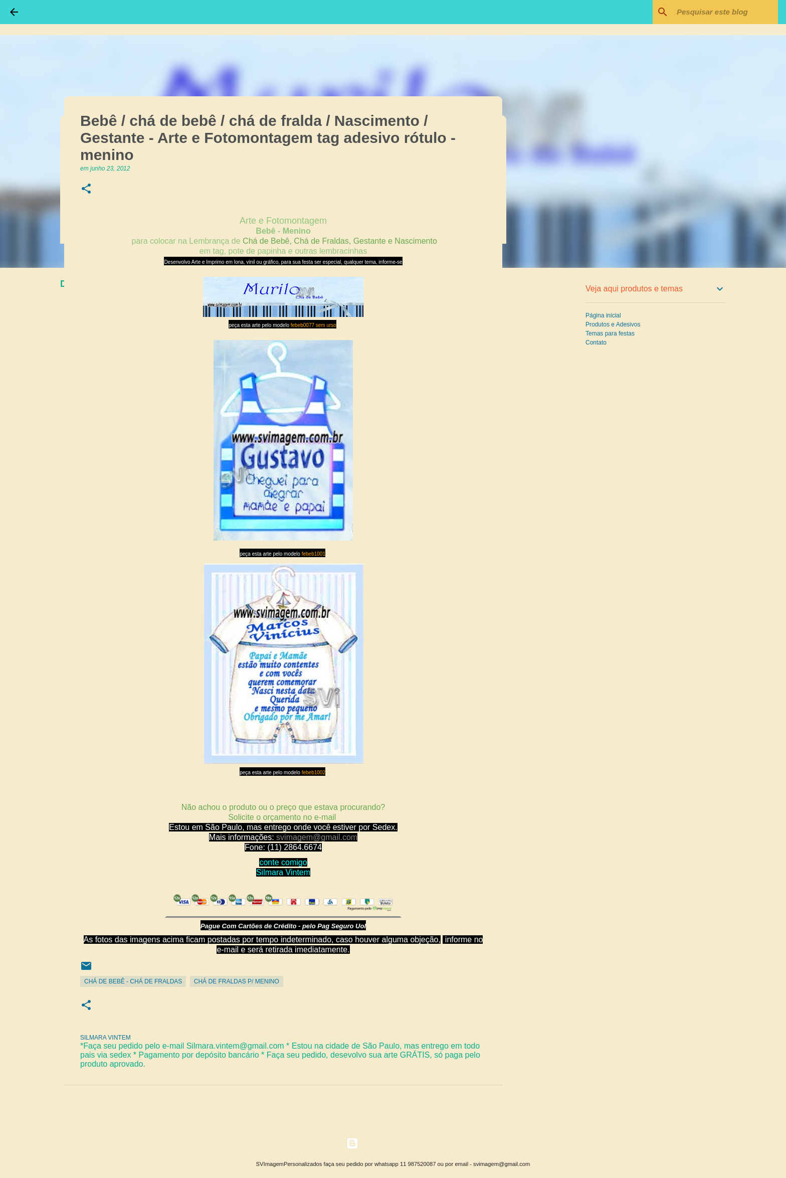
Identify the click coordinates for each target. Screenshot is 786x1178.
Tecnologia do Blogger (393, 1143)
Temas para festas (610, 333)
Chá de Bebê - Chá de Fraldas (133, 981)
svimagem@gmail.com (316, 837)
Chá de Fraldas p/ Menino (236, 981)
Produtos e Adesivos (612, 324)
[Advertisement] (553, 433)
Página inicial (603, 315)
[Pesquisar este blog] (725, 12)
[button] (86, 189)
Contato (596, 342)
